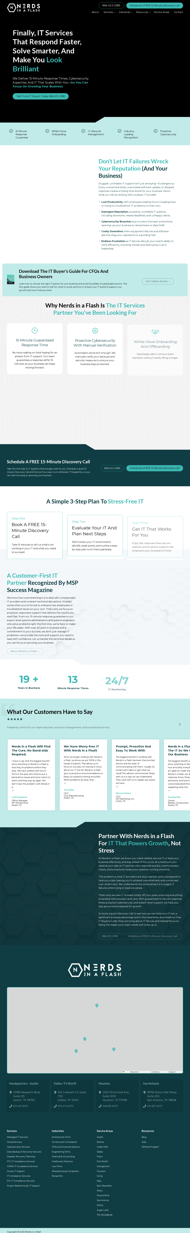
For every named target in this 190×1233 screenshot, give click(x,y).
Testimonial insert (13, 798)
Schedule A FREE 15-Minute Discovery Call (155, 5)
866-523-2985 (111, 5)
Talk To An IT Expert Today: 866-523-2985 (40, 96)
